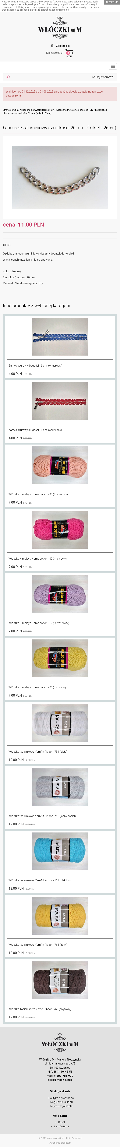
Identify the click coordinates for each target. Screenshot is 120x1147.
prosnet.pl (66, 1142)
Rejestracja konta (61, 1106)
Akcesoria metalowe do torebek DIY (74, 110)
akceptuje (112, 2)
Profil (61, 1122)
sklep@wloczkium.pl (60, 1080)
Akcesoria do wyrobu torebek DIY (37, 110)
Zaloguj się (63, 45)
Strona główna (10, 110)
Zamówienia (61, 1126)
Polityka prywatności (61, 1098)
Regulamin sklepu (61, 1102)
